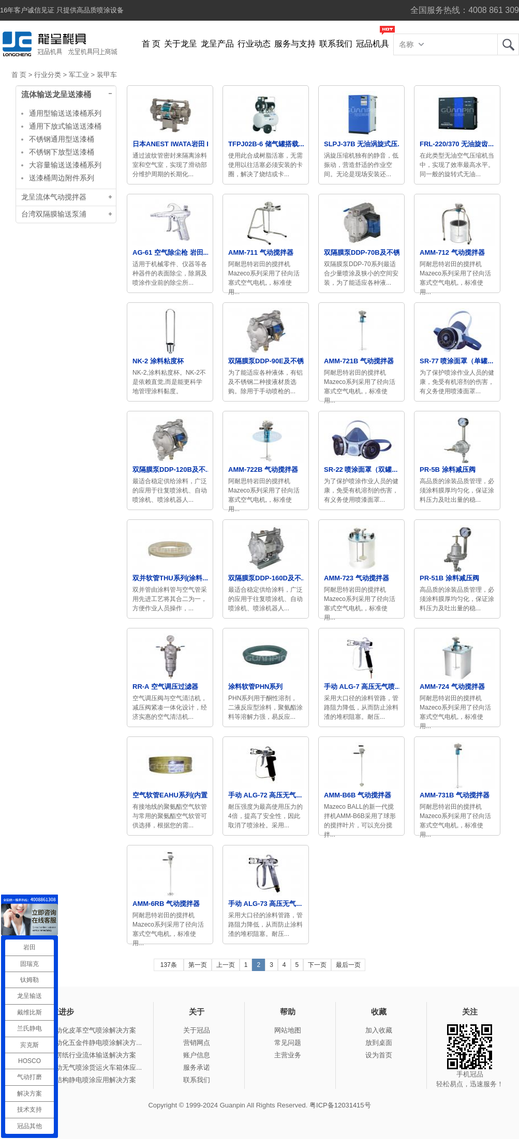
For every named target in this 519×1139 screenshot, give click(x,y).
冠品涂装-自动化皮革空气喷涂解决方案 (78, 1030)
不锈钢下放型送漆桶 (61, 152)
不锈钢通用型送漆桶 (61, 139)
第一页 (197, 964)
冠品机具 (372, 43)
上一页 (225, 964)
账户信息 (196, 1055)
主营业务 (287, 1055)
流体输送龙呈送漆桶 (56, 94)
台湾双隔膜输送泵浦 (53, 214)
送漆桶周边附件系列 (61, 178)
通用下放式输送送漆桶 (65, 126)
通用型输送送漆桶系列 (65, 113)
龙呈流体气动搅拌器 (53, 197)
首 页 (151, 43)
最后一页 (348, 964)
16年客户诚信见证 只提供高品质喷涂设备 (62, 10)
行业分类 (47, 75)
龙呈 (508, 44)
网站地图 (287, 1030)
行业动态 (254, 43)
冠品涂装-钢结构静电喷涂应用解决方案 (78, 1080)
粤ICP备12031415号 (340, 1105)
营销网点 (196, 1042)
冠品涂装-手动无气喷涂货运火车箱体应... (81, 1067)
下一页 (317, 964)
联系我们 (335, 43)
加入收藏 (378, 1030)
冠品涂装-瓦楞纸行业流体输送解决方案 (78, 1055)
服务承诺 (196, 1067)
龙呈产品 (217, 43)
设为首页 (378, 1055)
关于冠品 (196, 1030)
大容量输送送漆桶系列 (65, 165)
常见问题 (287, 1042)
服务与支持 (295, 43)
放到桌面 (378, 1042)
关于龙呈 (180, 43)
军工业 (79, 75)
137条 (168, 964)
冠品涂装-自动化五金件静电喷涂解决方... (81, 1042)
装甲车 (107, 75)
